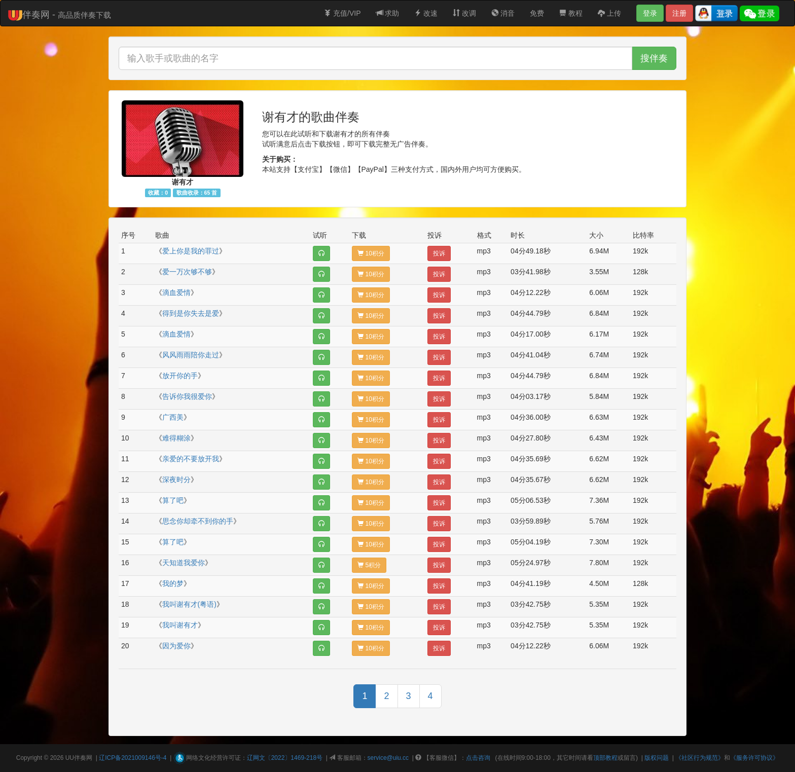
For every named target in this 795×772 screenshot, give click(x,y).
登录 (650, 13)
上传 (609, 13)
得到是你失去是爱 (190, 313)
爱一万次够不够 (187, 272)
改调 (464, 13)
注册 (679, 13)
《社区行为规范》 (699, 757)
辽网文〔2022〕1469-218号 (284, 757)
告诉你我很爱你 (187, 396)
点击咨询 (478, 757)
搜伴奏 (654, 58)
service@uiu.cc (388, 757)
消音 (503, 13)
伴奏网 (83, 757)
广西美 (173, 417)
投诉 (439, 253)
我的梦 (173, 583)
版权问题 (656, 757)
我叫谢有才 (180, 625)
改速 (426, 13)
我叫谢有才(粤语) (189, 604)
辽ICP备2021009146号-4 (132, 757)
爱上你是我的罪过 (190, 251)
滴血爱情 (176, 292)
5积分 (369, 565)
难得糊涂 (176, 438)
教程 (571, 13)
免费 (537, 13)
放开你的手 (180, 376)
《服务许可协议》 (754, 757)
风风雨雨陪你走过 (190, 355)
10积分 (370, 253)
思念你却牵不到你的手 (197, 521)
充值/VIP (342, 13)
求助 (388, 13)
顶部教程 (605, 757)
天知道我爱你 (183, 563)
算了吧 (173, 500)
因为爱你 (176, 646)
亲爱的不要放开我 (190, 459)
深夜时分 (176, 479)
